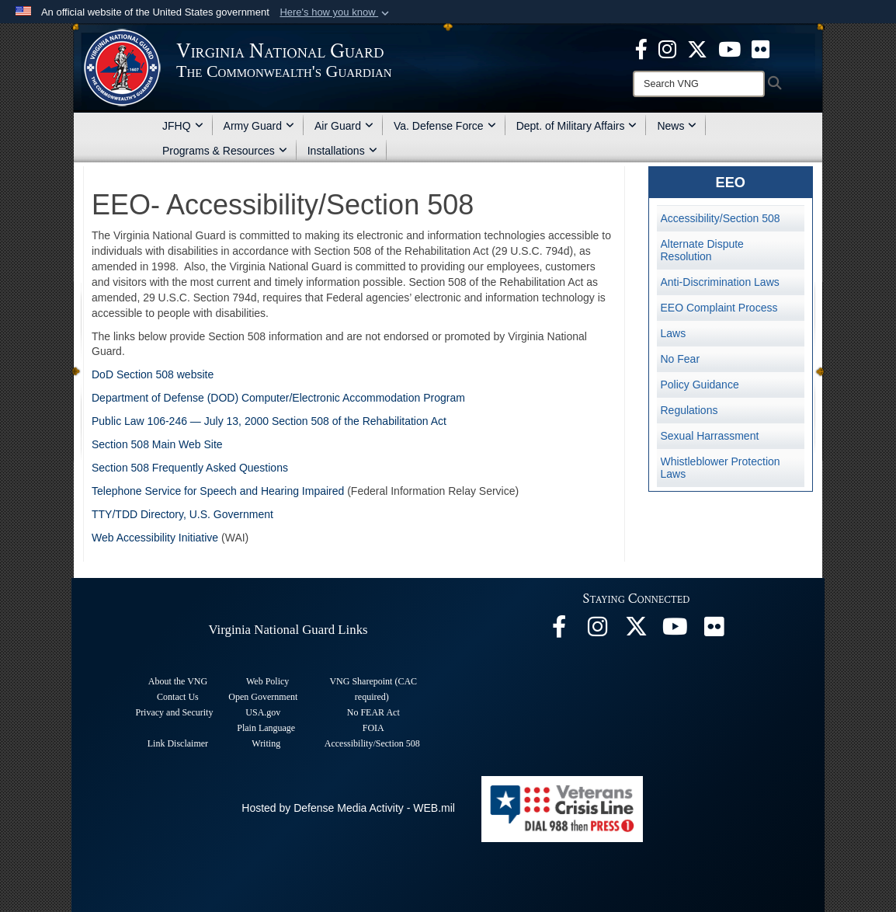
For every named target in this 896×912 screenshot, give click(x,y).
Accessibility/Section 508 (720, 218)
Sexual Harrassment (710, 436)
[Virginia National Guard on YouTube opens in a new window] (729, 48)
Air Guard (343, 126)
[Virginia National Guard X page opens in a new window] (697, 48)
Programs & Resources (224, 150)
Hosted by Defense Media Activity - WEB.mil (348, 808)
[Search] (699, 84)
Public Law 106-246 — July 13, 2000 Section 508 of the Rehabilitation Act (269, 421)
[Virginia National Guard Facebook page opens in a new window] (641, 48)
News (676, 126)
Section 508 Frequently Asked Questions (190, 467)
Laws (673, 333)
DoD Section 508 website (153, 374)
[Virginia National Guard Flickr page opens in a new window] (760, 48)
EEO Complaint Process (719, 307)
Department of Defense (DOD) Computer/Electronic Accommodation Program (278, 398)
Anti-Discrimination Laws (720, 282)
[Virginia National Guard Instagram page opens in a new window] (667, 48)
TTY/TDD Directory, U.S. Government (182, 514)
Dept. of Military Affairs (576, 126)
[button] (336, 12)
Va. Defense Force (445, 126)
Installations (342, 150)
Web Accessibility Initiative (155, 537)
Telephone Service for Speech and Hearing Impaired (218, 491)
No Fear (680, 359)
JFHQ (182, 126)
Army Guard (259, 126)
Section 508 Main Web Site (157, 444)
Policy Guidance (700, 384)
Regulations (689, 410)
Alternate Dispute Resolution (702, 250)
